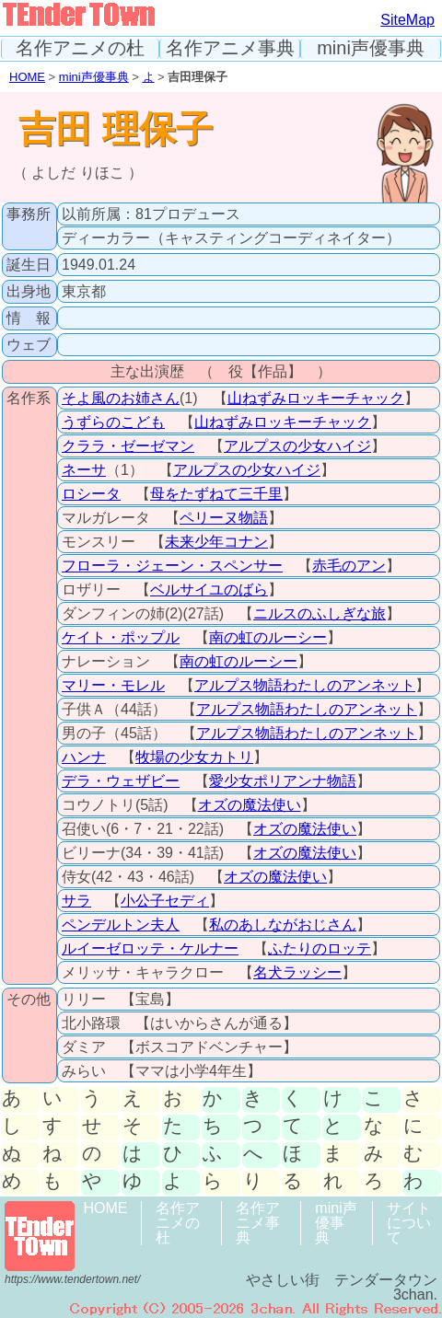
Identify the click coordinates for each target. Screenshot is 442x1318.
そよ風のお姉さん (121, 398)
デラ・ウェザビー (121, 781)
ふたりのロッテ (319, 948)
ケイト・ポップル (121, 637)
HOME (27, 77)
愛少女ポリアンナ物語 (282, 781)
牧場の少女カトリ (194, 757)
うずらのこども (113, 422)
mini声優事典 (371, 48)
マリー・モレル (113, 685)
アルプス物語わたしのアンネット (304, 685)
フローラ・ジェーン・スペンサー (172, 565)
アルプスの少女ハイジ (297, 446)
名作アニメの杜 (80, 48)
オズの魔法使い (249, 805)
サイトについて (409, 1222)
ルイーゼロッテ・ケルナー (150, 948)
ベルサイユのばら (209, 589)
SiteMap (407, 20)
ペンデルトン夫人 (121, 924)
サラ (76, 900)
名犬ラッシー (297, 972)
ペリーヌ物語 (224, 518)
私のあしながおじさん (282, 924)
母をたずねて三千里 (216, 494)
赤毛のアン (349, 565)
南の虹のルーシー (268, 637)
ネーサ (84, 470)
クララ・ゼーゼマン (128, 446)
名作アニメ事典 (230, 48)
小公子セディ (165, 900)
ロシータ (91, 494)
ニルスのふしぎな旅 (319, 613)
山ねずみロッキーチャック (315, 398)
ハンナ (84, 757)
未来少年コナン (216, 541)
